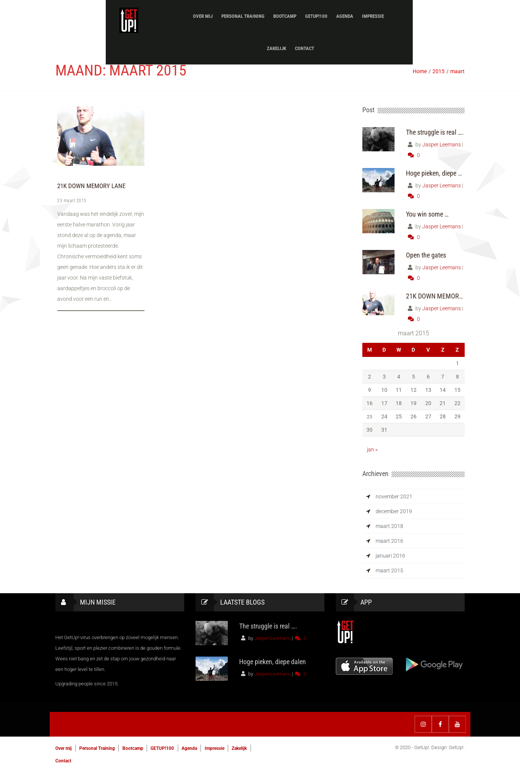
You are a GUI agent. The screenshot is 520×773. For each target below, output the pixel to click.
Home (420, 71)
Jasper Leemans (441, 144)
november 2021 (394, 496)
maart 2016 (389, 541)
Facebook (440, 724)
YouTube (457, 724)
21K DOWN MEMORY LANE (89, 186)
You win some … (427, 214)
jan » (372, 449)
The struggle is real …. (435, 132)
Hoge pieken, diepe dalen (439, 173)
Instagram (423, 724)
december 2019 (394, 511)
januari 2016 (390, 556)
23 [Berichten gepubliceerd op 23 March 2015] (370, 416)
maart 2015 (389, 570)
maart (457, 71)
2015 (438, 71)
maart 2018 (389, 526)
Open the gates (426, 255)
